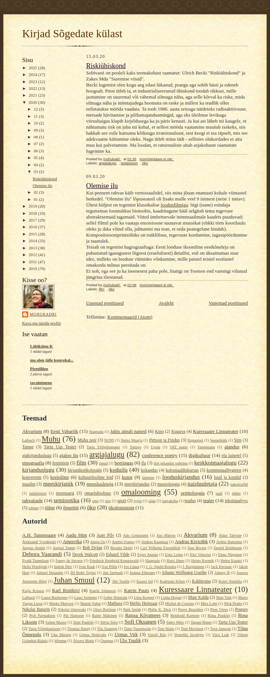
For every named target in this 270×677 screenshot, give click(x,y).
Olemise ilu (42, 185)
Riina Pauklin (219, 615)
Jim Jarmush (113, 573)
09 (36, 130)
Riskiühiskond (45, 178)
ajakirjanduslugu (37, 455)
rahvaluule (32, 500)
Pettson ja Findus (164, 440)
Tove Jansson (220, 629)
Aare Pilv (105, 535)
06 (36, 151)
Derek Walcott (85, 554)
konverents (31, 477)
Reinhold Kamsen (184, 615)
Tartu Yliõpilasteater (103, 447)
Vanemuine (206, 447)
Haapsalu (96, 432)
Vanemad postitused (228, 303)
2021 (33, 95)
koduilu (119, 469)
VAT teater (179, 447)
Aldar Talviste (229, 535)
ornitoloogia (193, 493)
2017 (33, 220)
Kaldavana (201, 581)
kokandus (149, 470)
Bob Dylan (92, 547)
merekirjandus (137, 484)
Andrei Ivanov (123, 542)
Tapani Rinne (201, 622)
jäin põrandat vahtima (170, 463)
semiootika (66, 500)
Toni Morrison (192, 629)
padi (219, 493)
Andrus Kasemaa (154, 542)
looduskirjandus (181, 477)
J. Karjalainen (193, 567)
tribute (34, 508)
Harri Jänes (175, 561)
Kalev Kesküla (230, 581)
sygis (138, 501)
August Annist (33, 548)
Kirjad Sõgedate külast (72, 33)
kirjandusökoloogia (85, 470)
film (102, 289)
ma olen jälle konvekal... (51, 360)
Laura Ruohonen (54, 597)
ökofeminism (121, 507)
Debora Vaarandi (42, 554)
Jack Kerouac (221, 567)
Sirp (237, 440)
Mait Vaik (224, 597)
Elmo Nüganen (230, 555)
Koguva (178, 431)
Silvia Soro (109, 622)
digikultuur (200, 455)
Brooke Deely (122, 548)
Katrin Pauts (136, 590)
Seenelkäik (219, 440)
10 (36, 123)
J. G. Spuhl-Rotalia (161, 567)
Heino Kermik (202, 561)
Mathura (115, 603)
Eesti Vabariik (64, 431)
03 (36, 171)
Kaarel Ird (145, 581)
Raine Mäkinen (104, 615)
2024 (33, 74)
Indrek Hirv (63, 567)
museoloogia (168, 484)
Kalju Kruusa (33, 591)
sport (121, 500)
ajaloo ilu (68, 455)
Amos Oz (97, 542)
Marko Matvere (61, 603)
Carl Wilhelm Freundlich (160, 548)
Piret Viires (219, 609)
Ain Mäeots (166, 535)
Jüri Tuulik (120, 581)
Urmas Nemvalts (92, 635)
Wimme (60, 641)
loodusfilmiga (174, 205)
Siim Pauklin (83, 622)
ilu (143, 463)
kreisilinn (59, 477)
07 (36, 143)
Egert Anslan (147, 555)
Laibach (28, 440)
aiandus (232, 446)
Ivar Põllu (109, 567)
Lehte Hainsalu (115, 597)
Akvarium (32, 431)
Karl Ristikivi (66, 590)
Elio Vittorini (200, 555)
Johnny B (221, 573)
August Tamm (64, 548)
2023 (33, 81)
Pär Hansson (74, 615)
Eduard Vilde (118, 554)
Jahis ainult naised (128, 431)
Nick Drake (233, 603)
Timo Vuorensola (137, 629)
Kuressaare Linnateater (215, 431)
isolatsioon (129, 163)
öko (145, 163)
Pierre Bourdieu (190, 609)
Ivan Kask (87, 567)
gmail (103, 463)
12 (36, 109)
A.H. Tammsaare (39, 535)
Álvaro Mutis (83, 641)
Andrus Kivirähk (191, 541)
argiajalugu (108, 163)
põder (236, 493)
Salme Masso (56, 622)
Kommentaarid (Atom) (130, 317)
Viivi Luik (220, 635)
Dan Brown (197, 548)
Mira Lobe (209, 603)
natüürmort (38, 493)
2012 (33, 254)
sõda (152, 501)
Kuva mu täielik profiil (41, 323)
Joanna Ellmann (142, 573)
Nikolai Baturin (36, 609)
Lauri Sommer (85, 597)
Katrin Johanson (102, 591)
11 (36, 116)
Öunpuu (106, 641)
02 (36, 192)
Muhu (51, 438)
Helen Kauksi (231, 561)
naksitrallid (239, 484)
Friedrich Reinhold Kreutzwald (114, 561)
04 (36, 164)
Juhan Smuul (74, 579)
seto (95, 501)
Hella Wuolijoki (34, 567)
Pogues (241, 609)
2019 (33, 206)
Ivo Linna (131, 567)
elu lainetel (231, 455)
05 (36, 157)
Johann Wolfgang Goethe (184, 572)
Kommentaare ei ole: (157, 159)
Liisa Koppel (144, 597)
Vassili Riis (156, 635)
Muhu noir (87, 440)
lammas (148, 477)
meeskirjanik (58, 483)
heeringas (123, 463)
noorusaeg (65, 493)
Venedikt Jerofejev (189, 635)
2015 (33, 234)
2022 (33, 88)
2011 (33, 262)
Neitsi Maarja (131, 440)
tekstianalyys (236, 500)
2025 (33, 67)
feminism (60, 463)
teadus (190, 500)
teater (208, 500)
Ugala (155, 447)
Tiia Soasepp (107, 629)
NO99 (109, 440)
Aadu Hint (76, 535)
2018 (33, 213)
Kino (159, 431)
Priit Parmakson (42, 615)
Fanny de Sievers (69, 561)
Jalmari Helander (49, 573)
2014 (33, 240)
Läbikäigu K (41, 346)
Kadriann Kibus (172, 581)
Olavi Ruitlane (104, 609)
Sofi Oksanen (140, 621)
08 (36, 137)
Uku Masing (61, 635)
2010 (33, 268)
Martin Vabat (90, 603)
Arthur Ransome (229, 542)
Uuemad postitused (105, 303)
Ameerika (72, 541)
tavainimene (41, 382)
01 (36, 199)
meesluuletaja (99, 484)
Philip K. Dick (159, 609)
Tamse (27, 447)
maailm (28, 484)
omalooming (141, 491)
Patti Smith (132, 609)
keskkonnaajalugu (215, 462)
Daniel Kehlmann (228, 548)
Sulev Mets (175, 622)
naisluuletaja (202, 483)
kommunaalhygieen (223, 470)
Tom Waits (165, 629)
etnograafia (33, 463)
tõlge (50, 507)
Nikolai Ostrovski (72, 609)
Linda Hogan (171, 597)
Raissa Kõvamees (143, 615)
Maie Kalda (198, 597)
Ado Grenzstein (136, 535)
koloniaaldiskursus (182, 470)
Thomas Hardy (78, 629)
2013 (33, 248)
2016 (33, 227)
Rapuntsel (195, 440)
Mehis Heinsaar (144, 603)
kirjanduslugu (38, 469)
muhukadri (43, 314)
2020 (33, 102)
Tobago (135, 447)
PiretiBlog (39, 368)
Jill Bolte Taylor (83, 573)
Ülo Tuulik (130, 640)
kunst (127, 477)
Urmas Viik (126, 634)
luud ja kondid (227, 477)
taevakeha (170, 501)
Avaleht (166, 303)
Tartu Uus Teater (60, 447)
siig (108, 501)
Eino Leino (174, 555)
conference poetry (159, 455)
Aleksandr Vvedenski (39, 542)
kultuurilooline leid (96, 477)
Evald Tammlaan (35, 561)
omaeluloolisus (97, 493)
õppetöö (71, 507)
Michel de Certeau (179, 603)
